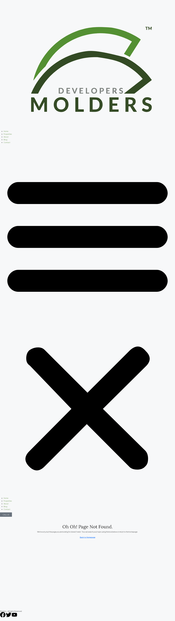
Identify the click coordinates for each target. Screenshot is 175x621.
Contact (7, 142)
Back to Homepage (87, 537)
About (6, 137)
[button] (87, 321)
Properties (8, 134)
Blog (5, 139)
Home (6, 131)
